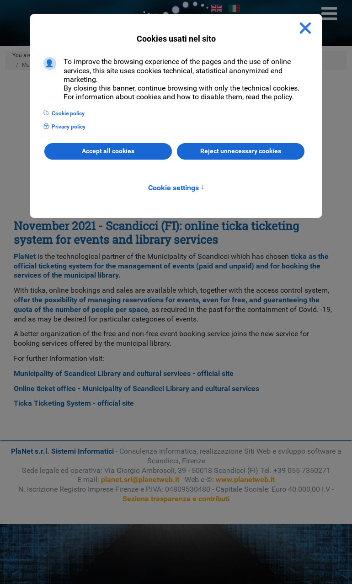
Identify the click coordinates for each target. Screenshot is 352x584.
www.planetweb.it (245, 479)
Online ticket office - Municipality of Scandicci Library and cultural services (136, 388)
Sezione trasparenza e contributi (176, 498)
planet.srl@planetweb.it (140, 479)
